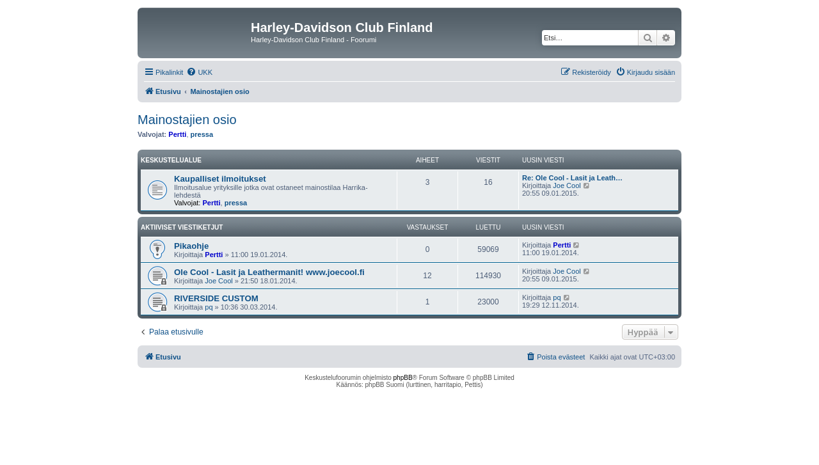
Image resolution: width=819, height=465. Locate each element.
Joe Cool (566, 185)
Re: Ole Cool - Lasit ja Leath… (572, 178)
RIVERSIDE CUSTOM (216, 298)
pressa (202, 134)
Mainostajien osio (187, 120)
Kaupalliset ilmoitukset (220, 179)
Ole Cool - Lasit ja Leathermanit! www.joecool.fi (269, 272)
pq (208, 307)
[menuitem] (199, 72)
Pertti (177, 134)
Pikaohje (191, 246)
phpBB (403, 377)
